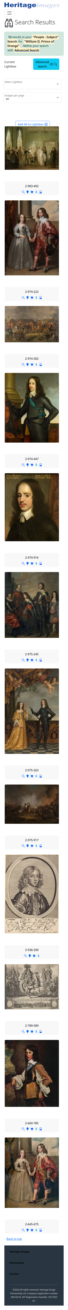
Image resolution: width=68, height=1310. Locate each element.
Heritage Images (19, 1251)
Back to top (14, 1239)
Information (16, 1263)
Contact (14, 1274)
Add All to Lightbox (32, 124)
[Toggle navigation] (9, 13)
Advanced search (46, 64)
